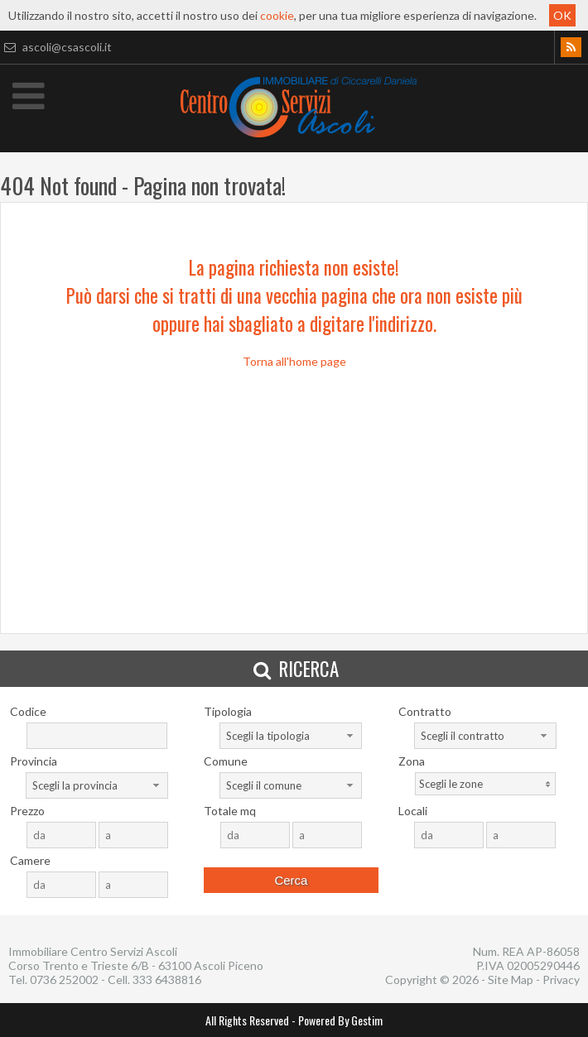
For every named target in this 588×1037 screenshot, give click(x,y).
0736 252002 (64, 979)
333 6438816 (167, 979)
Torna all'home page (294, 361)
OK (562, 15)
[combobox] (290, 736)
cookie (277, 15)
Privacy (561, 979)
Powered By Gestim (340, 1020)
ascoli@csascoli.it (56, 47)
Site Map (510, 979)
